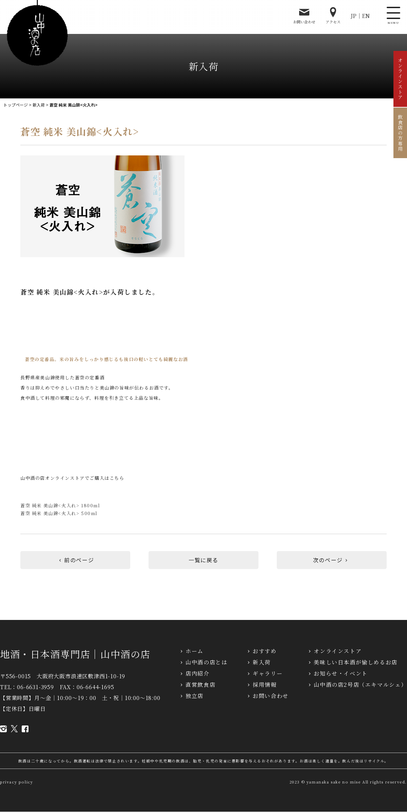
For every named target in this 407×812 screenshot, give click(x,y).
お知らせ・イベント (340, 674)
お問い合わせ (304, 15)
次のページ (331, 560)
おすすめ (264, 651)
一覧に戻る (203, 560)
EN (366, 16)
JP (353, 16)
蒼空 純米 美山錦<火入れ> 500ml (59, 513)
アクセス (333, 15)
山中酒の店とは (206, 662)
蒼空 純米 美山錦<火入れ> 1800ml (60, 505)
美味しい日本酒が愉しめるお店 (355, 662)
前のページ (75, 560)
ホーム (195, 651)
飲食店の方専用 (400, 132)
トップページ (15, 105)
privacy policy (16, 782)
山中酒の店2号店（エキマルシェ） (360, 685)
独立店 (195, 696)
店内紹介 (197, 674)
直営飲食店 (200, 685)
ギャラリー (268, 674)
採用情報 (264, 685)
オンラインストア (400, 79)
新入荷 (39, 105)
